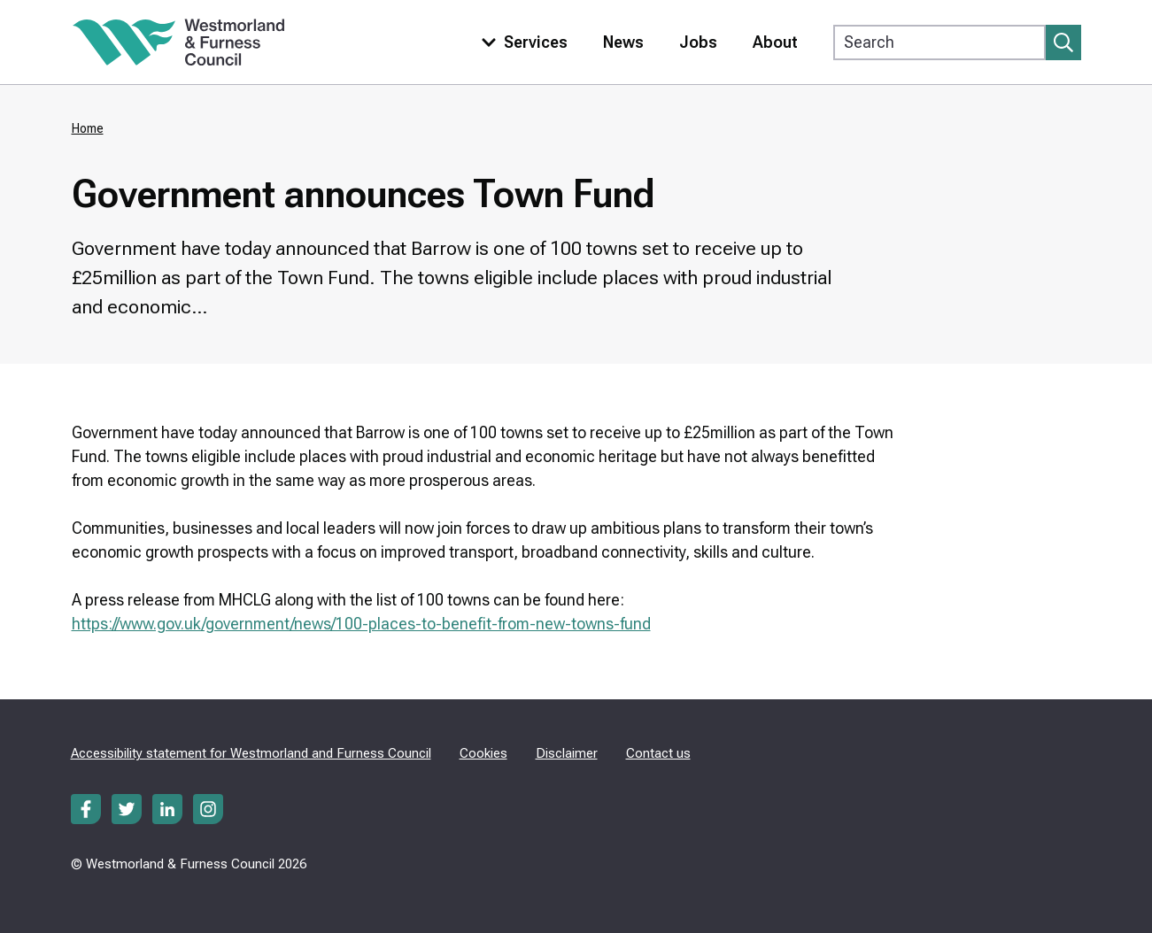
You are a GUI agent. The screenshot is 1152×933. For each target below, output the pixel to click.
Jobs (698, 42)
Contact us (658, 753)
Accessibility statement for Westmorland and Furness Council (251, 753)
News (623, 42)
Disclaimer (567, 753)
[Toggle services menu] (520, 42)
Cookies (483, 753)
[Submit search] (1063, 42)
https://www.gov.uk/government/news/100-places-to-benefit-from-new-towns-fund (361, 623)
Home (88, 128)
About (775, 42)
